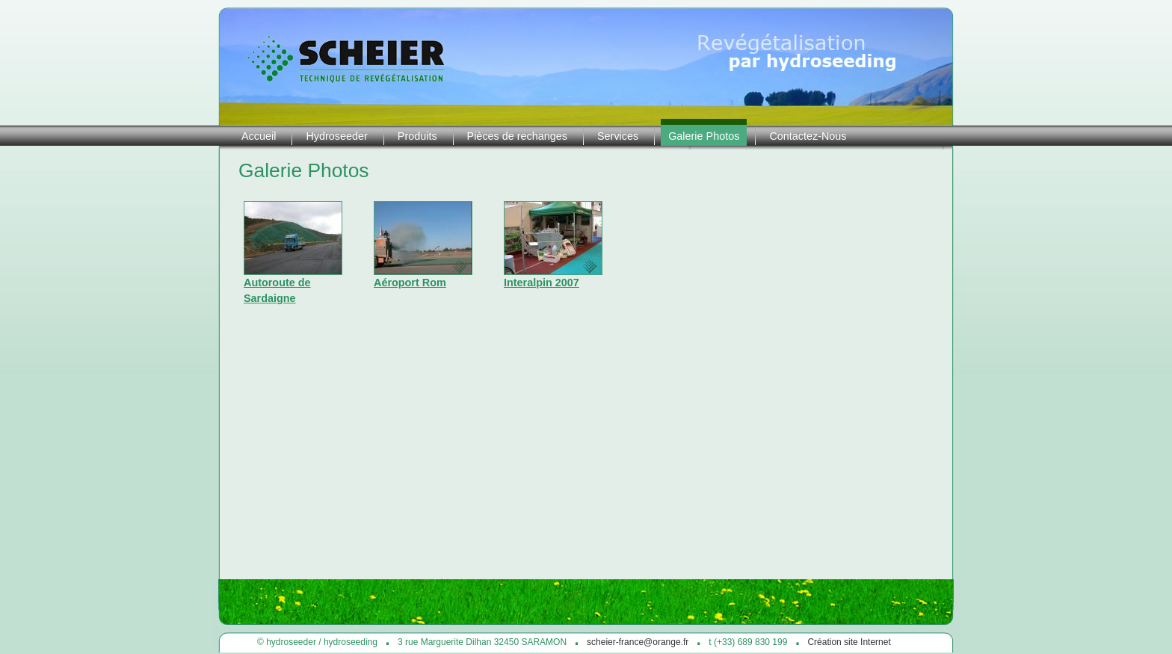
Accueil (258, 136)
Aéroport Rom (410, 283)
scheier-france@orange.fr (637, 642)
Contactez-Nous (807, 136)
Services (617, 136)
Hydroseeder (336, 136)
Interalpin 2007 (541, 283)
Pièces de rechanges (517, 136)
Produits (417, 136)
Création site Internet (848, 642)
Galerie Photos (703, 136)
